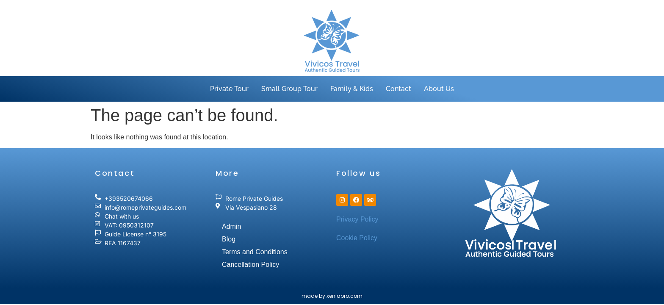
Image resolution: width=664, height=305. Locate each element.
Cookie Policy (356, 237)
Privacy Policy (357, 219)
